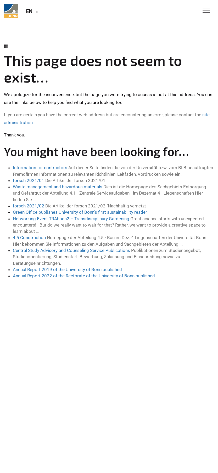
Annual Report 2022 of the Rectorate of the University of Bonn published (84, 275)
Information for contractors (40, 167)
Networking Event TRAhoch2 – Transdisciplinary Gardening (71, 218)
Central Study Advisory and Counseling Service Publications (71, 250)
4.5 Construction (29, 237)
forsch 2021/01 (28, 180)
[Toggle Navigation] (206, 10)
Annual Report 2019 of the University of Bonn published (67, 269)
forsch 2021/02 (28, 205)
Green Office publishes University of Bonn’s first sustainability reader (80, 212)
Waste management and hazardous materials (57, 186)
